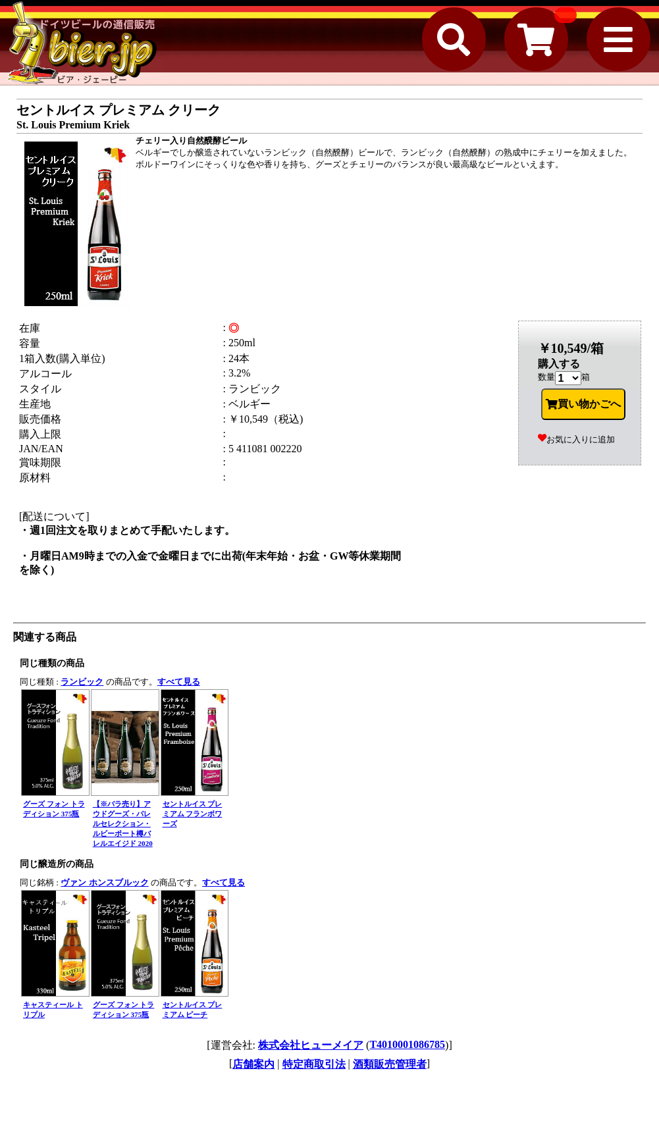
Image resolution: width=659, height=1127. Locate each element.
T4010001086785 (407, 1044)
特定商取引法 (314, 1064)
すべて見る (178, 682)
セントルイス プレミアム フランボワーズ (193, 813)
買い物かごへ (583, 404)
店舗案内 (253, 1064)
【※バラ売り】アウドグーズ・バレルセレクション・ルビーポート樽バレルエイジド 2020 (123, 823)
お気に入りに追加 (576, 439)
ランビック (82, 682)
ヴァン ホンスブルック (104, 882)
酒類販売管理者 (390, 1064)
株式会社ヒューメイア (310, 1045)
